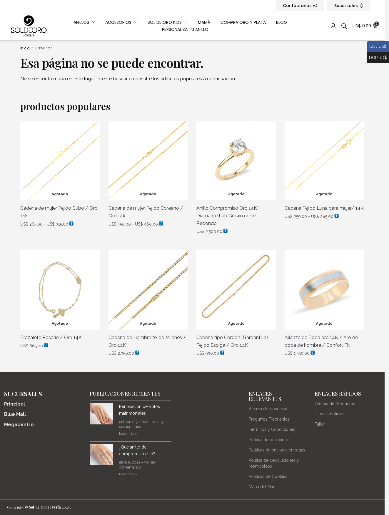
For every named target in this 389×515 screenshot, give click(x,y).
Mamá (204, 22)
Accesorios (121, 22)
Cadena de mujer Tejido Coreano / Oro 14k (145, 212)
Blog (281, 22)
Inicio (25, 48)
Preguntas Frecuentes (269, 419)
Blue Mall (15, 414)
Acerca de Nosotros (268, 408)
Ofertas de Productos (335, 403)
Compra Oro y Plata (243, 22)
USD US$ (377, 46)
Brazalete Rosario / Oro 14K (51, 337)
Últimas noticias (329, 413)
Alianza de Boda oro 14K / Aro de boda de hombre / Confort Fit (321, 341)
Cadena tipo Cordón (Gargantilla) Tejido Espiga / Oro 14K (232, 341)
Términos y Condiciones (272, 429)
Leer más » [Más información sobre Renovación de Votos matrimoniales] (128, 433)
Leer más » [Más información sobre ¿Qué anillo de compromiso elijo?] (128, 474)
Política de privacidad (269, 439)
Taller (320, 424)
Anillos (84, 22)
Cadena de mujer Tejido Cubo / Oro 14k (59, 212)
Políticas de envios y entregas (277, 450)
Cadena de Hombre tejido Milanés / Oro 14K (147, 341)
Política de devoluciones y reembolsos (274, 463)
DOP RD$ (377, 58)
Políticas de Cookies (268, 476)
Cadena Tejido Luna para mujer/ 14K (324, 208)
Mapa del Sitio (262, 486)
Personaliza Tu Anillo (185, 29)
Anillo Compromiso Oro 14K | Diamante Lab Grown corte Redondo (227, 215)
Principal (14, 404)
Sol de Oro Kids (168, 22)
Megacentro (19, 424)
